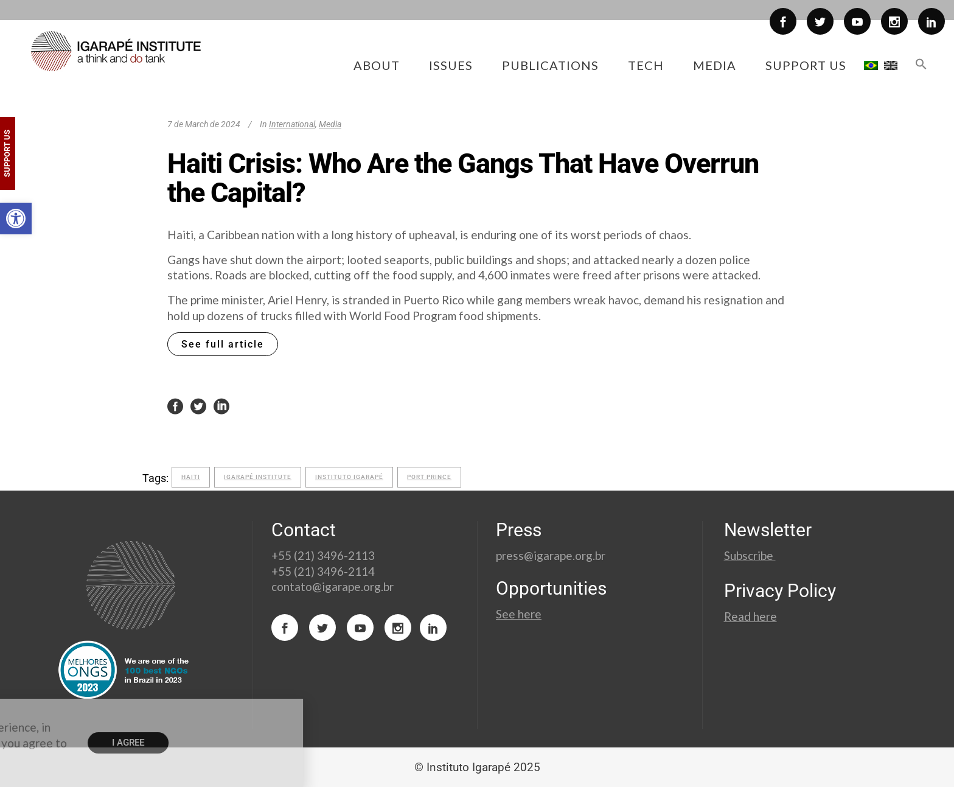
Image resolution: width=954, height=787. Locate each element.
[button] (16, 218)
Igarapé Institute (257, 477)
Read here (750, 616)
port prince (429, 477)
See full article (222, 344)
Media (330, 124)
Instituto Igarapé (349, 477)
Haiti (190, 477)
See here (518, 614)
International (292, 124)
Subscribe (750, 555)
